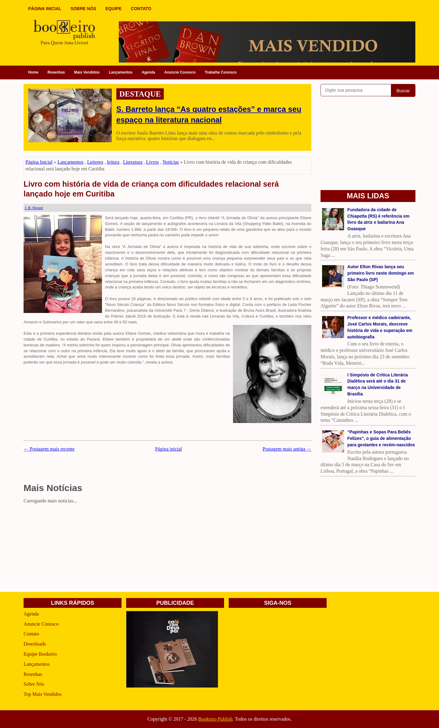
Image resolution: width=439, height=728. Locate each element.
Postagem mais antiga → (286, 449)
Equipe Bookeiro (40, 654)
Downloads (35, 643)
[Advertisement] (167, 549)
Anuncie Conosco (180, 72)
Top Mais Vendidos (43, 694)
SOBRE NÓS (83, 8)
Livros (152, 162)
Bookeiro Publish (215, 719)
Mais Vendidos (86, 72)
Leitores (95, 162)
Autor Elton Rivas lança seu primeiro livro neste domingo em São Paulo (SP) (380, 273)
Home (33, 72)
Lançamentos (120, 72)
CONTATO (141, 8)
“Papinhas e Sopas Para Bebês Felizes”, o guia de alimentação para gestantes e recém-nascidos (381, 438)
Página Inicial (38, 162)
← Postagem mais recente (49, 449)
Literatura (132, 162)
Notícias (171, 162)
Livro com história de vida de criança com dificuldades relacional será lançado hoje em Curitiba (151, 189)
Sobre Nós (34, 684)
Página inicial (168, 449)
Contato (31, 633)
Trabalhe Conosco (221, 72)
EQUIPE (113, 8)
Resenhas (56, 72)
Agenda (148, 72)
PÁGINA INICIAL (44, 8)
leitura (113, 162)
